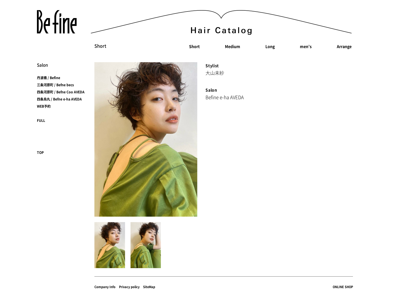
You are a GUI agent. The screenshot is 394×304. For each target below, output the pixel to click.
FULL (41, 120)
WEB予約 (44, 106)
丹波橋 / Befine (48, 77)
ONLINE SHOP (343, 287)
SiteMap (149, 287)
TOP (40, 152)
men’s (306, 46)
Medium (232, 46)
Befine (57, 21)
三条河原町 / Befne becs (55, 84)
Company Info (104, 287)
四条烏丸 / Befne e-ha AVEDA (59, 99)
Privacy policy (129, 287)
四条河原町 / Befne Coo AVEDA (61, 92)
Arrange (344, 46)
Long (270, 46)
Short (194, 46)
